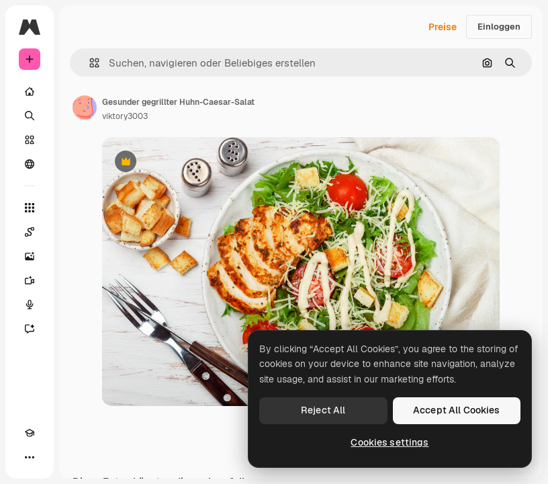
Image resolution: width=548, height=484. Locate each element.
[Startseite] (29, 91)
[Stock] (29, 140)
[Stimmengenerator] (29, 304)
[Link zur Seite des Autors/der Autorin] (85, 107)
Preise (442, 27)
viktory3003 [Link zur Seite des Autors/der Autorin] (125, 116)
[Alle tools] (29, 207)
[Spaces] (29, 232)
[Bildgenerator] (29, 256)
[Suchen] (29, 115)
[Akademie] (29, 433)
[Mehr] (29, 457)
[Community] (29, 164)
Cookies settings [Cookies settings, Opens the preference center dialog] (389, 442)
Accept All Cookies (456, 410)
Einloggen (498, 26)
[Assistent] (29, 328)
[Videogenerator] (29, 280)
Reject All (323, 410)
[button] (89, 63)
